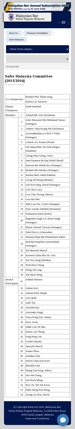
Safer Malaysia (16, 39)
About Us (13, 33)
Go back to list (12, 66)
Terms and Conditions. (37, 418)
